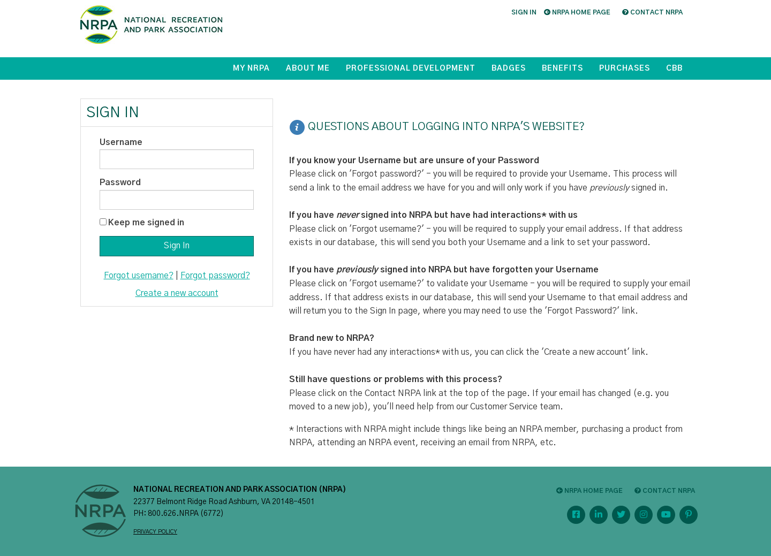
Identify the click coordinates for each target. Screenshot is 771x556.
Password (120, 182)
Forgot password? (215, 275)
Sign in (523, 12)
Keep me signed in (146, 222)
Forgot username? (138, 275)
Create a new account (176, 293)
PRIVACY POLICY (155, 532)
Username (121, 142)
